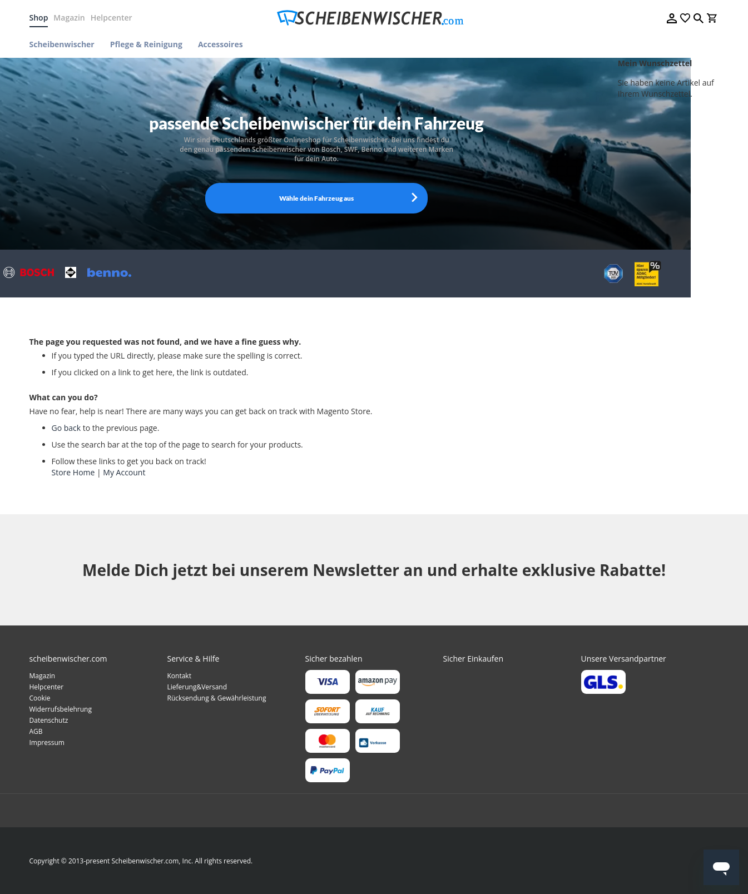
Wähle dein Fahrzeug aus (316, 198)
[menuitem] (65, 44)
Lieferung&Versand (197, 687)
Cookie (40, 698)
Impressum (47, 742)
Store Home (73, 472)
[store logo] (373, 18)
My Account (124, 472)
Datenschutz (48, 720)
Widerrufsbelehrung (60, 709)
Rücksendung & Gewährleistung (216, 698)
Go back (66, 428)
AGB (36, 731)
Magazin (69, 17)
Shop (38, 17)
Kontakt (179, 676)
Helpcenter (111, 17)
